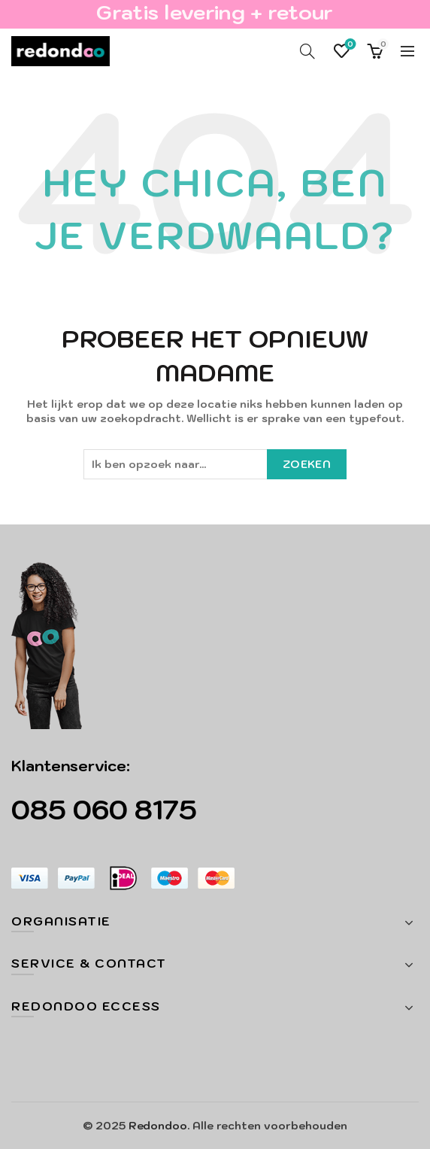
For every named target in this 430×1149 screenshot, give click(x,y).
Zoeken (307, 464)
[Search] (307, 51)
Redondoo (158, 1125)
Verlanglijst (349, 45)
